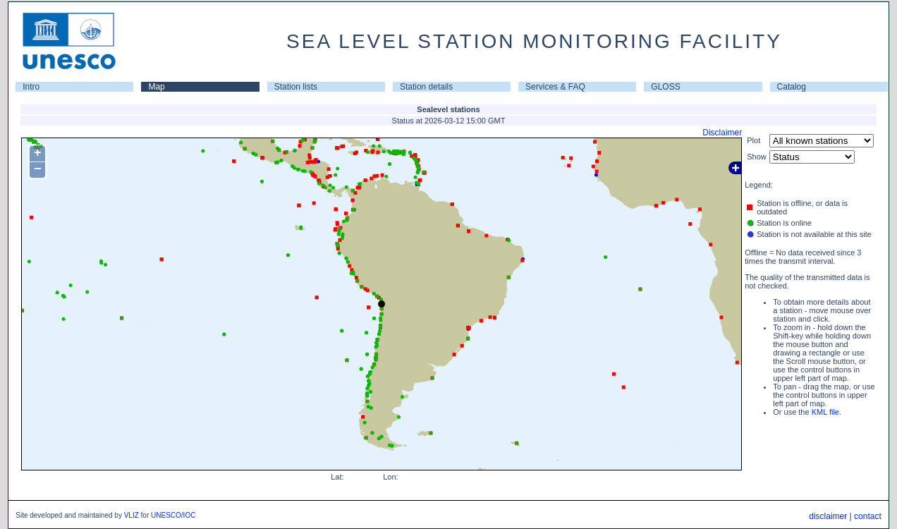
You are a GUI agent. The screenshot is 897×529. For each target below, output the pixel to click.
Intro (31, 87)
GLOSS (665, 87)
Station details (426, 87)
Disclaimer (722, 133)
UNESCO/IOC (173, 515)
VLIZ (131, 515)
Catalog (791, 87)
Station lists (295, 87)
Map (156, 87)
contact (867, 516)
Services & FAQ (555, 87)
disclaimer (828, 516)
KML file (825, 412)
